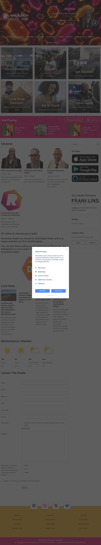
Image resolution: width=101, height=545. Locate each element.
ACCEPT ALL (58, 291)
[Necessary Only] (66, 249)
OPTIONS (42, 291)
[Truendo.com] (50, 295)
